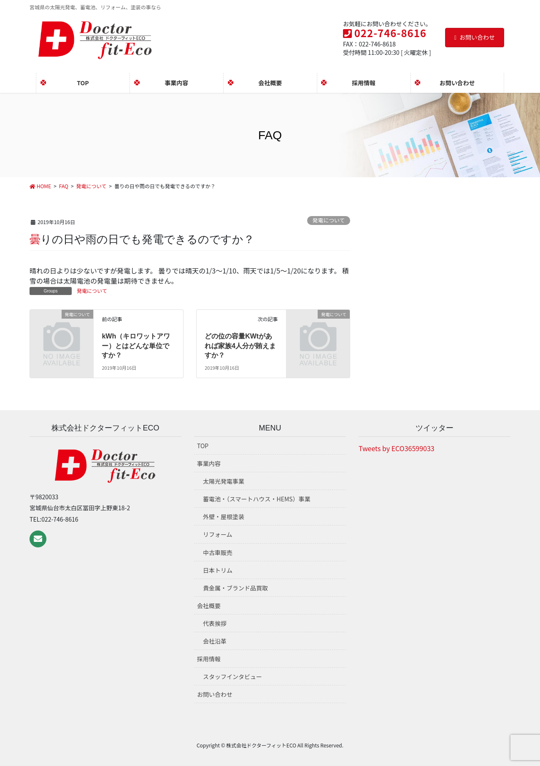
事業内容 (209, 463)
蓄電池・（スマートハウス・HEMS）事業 (256, 499)
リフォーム (217, 534)
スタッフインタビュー (232, 676)
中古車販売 (217, 552)
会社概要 (209, 605)
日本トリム (217, 570)
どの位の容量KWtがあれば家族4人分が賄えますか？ (240, 346)
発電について (329, 220)
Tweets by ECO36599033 (397, 448)
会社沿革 (215, 641)
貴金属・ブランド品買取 (235, 588)
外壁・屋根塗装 (223, 516)
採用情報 (209, 659)
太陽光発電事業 (223, 481)
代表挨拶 (215, 623)
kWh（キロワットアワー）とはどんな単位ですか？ (136, 346)
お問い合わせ (474, 37)
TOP (202, 445)
